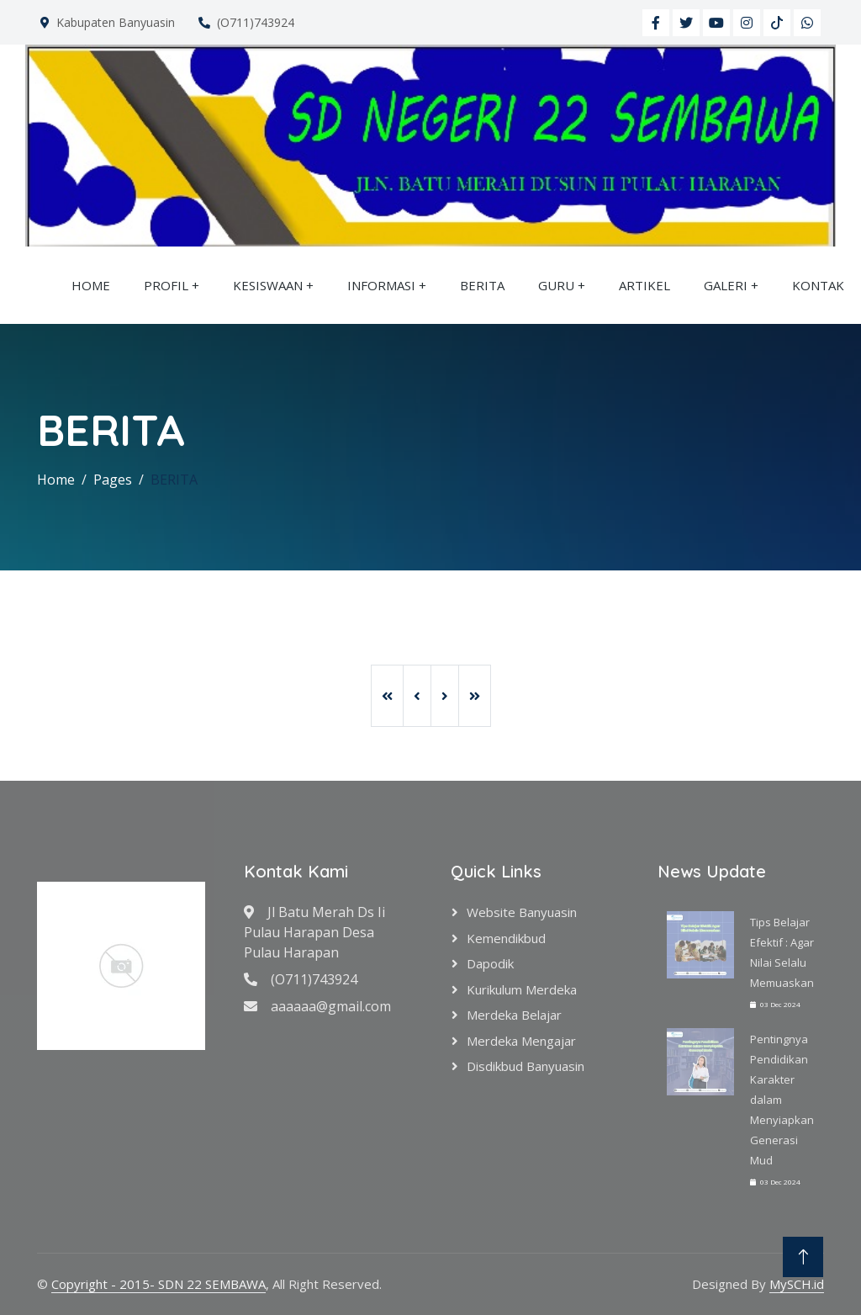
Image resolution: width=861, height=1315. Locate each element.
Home (56, 479)
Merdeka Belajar (514, 1014)
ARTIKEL (644, 285)
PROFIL (166, 285)
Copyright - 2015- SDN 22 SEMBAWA (158, 1283)
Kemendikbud (506, 938)
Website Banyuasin (522, 912)
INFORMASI (381, 285)
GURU (556, 285)
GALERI (725, 285)
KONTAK (818, 285)
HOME (90, 285)
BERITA (482, 285)
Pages (112, 479)
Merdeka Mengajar (521, 1040)
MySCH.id (796, 1283)
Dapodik (490, 963)
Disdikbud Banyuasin (525, 1066)
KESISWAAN (268, 285)
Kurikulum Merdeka (522, 989)
